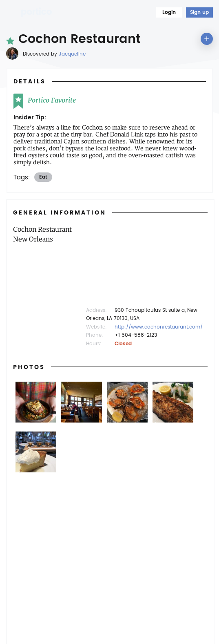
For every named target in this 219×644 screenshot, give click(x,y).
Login (169, 12)
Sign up (199, 12)
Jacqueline (72, 54)
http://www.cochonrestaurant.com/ (159, 327)
